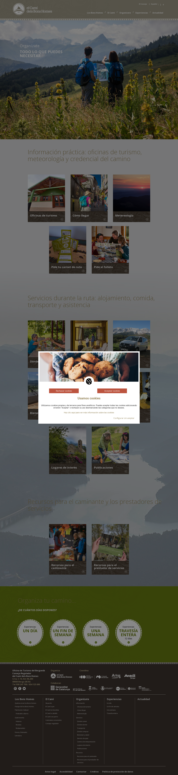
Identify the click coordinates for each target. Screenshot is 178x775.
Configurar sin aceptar (123, 418)
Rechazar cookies (64, 390)
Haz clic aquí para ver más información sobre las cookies (89, 412)
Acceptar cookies (112, 390)
